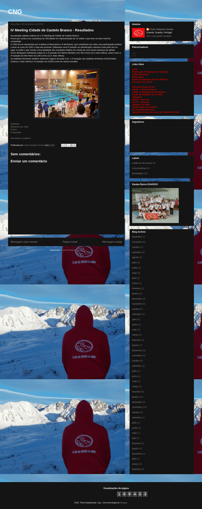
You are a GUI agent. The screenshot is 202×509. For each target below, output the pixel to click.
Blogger (123, 502)
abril (134, 278)
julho (134, 262)
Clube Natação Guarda (161, 29)
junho (134, 267)
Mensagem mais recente (24, 241)
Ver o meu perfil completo (159, 36)
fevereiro (136, 288)
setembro (136, 252)
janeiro (135, 293)
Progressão (16, 132)
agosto (135, 257)
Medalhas (15, 124)
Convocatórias (139, 168)
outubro (136, 247)
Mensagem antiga (112, 241)
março (135, 283)
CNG (15, 11)
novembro (137, 242)
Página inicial (70, 241)
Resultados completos (21, 138)
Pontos (14, 129)
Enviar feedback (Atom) (72, 250)
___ (134, 52)
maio (134, 273)
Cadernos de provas (142, 163)
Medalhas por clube (19, 127)
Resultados (137, 173)
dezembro (137, 236)
